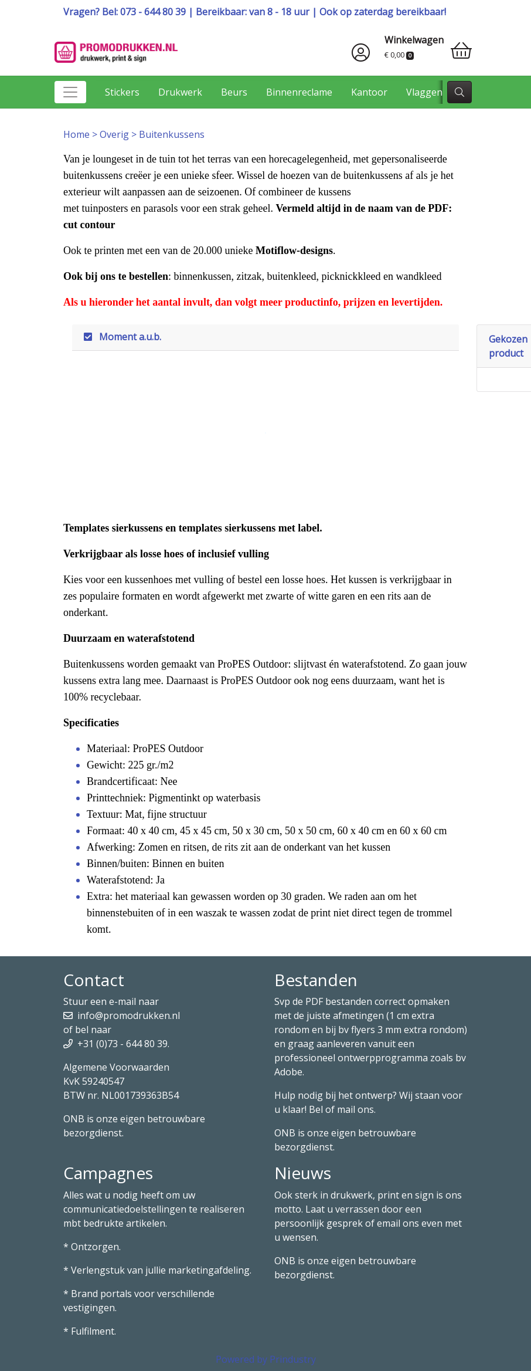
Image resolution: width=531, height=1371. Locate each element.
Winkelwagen (414, 39)
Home (77, 134)
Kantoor (369, 92)
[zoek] (459, 92)
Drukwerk (180, 92)
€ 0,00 (399, 54)
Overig (115, 134)
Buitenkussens (172, 134)
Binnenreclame (299, 92)
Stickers (122, 92)
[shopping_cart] (461, 50)
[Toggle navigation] (70, 92)
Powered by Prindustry (266, 1359)
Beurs (234, 92)
